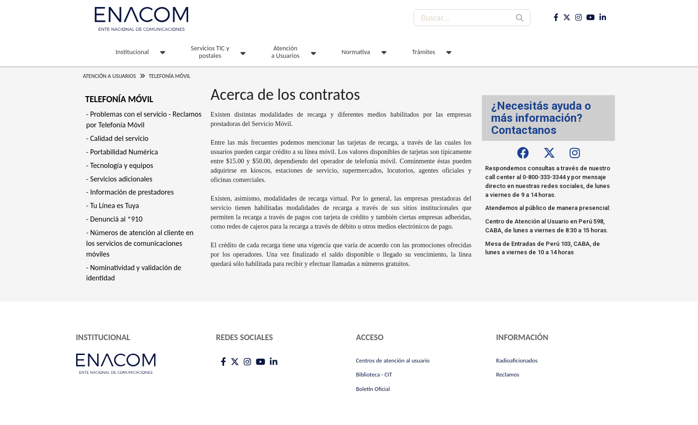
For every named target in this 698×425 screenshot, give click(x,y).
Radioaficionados (517, 360)
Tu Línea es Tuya (114, 205)
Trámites (424, 52)
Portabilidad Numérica (124, 151)
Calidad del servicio (119, 138)
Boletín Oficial (373, 388)
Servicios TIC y (210, 52)
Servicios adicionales (121, 178)
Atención (285, 52)
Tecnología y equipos (121, 165)
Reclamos (508, 374)
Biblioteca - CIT (374, 374)
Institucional (132, 52)
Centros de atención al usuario (393, 360)
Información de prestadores (132, 192)
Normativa (356, 52)
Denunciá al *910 (116, 219)
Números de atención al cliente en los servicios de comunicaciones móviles (140, 243)
